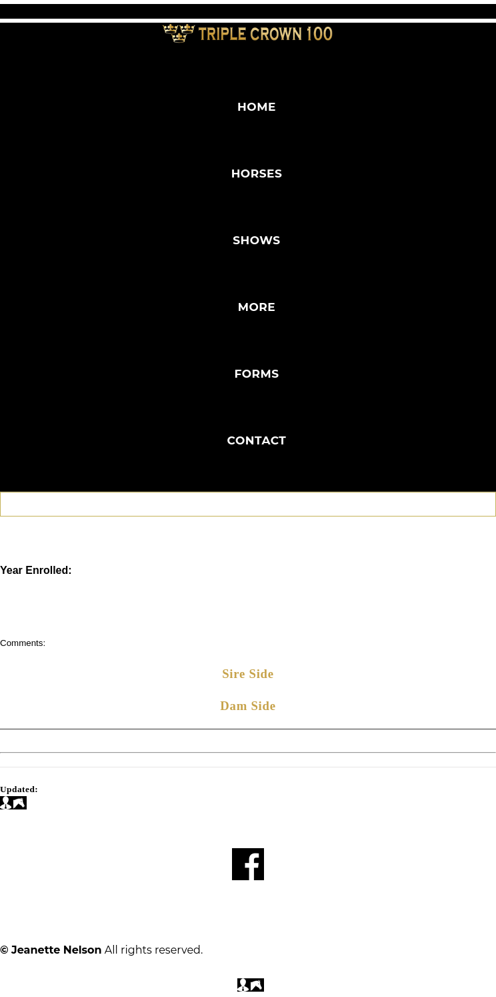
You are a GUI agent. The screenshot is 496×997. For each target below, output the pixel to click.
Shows (256, 240)
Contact (257, 440)
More (257, 307)
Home (256, 106)
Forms (256, 373)
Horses (257, 173)
